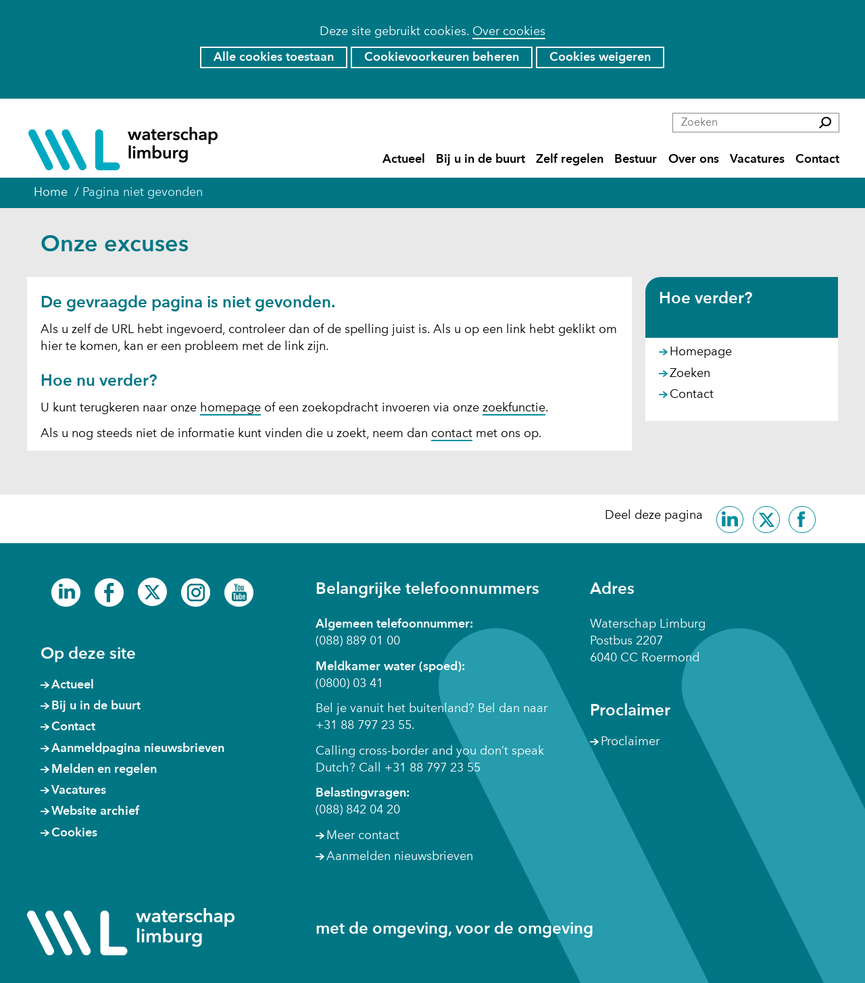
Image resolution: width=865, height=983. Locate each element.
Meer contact (362, 836)
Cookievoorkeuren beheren (441, 57)
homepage (230, 408)
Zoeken (690, 374)
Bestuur (635, 160)
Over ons (693, 160)
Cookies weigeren (600, 57)
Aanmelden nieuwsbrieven (399, 857)
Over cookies (508, 32)
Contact (817, 160)
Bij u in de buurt (480, 160)
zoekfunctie (514, 408)
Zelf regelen (569, 160)
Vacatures (757, 160)
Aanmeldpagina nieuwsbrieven (137, 748)
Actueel (403, 160)
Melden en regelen (104, 769)
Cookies (74, 833)
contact (451, 434)
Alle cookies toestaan (274, 57)
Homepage (701, 352)
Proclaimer (630, 742)
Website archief (95, 811)
